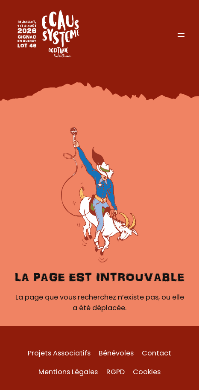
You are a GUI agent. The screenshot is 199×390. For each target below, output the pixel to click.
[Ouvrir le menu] (181, 35)
